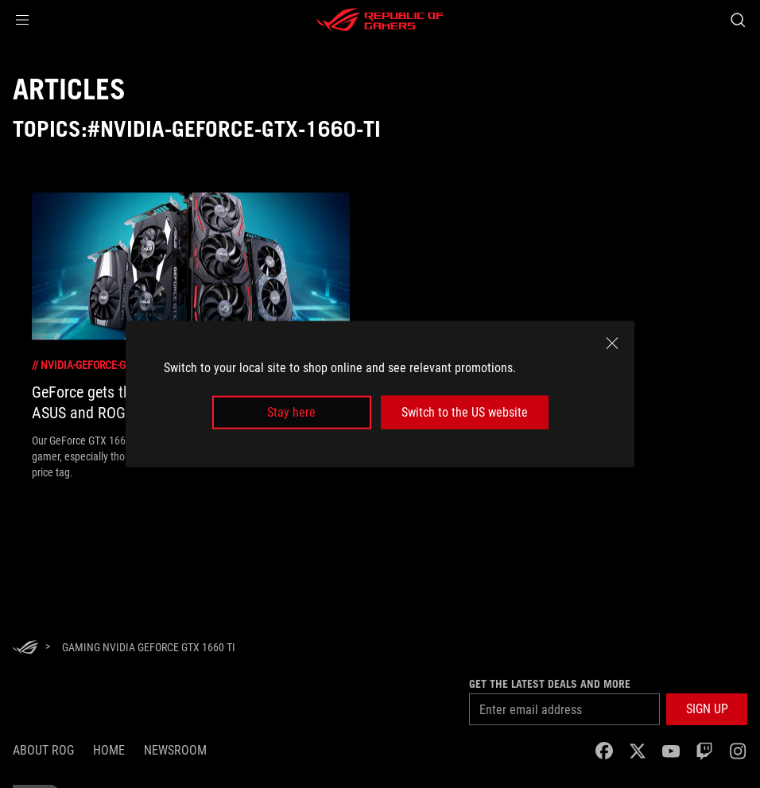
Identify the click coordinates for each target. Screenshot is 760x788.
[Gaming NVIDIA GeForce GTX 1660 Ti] (148, 647)
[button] (22, 19)
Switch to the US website (464, 412)
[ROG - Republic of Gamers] (380, 20)
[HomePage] (25, 648)
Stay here (291, 412)
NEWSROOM (175, 750)
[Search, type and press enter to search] (737, 20)
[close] (612, 342)
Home (109, 750)
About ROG (43, 750)
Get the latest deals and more (549, 683)
